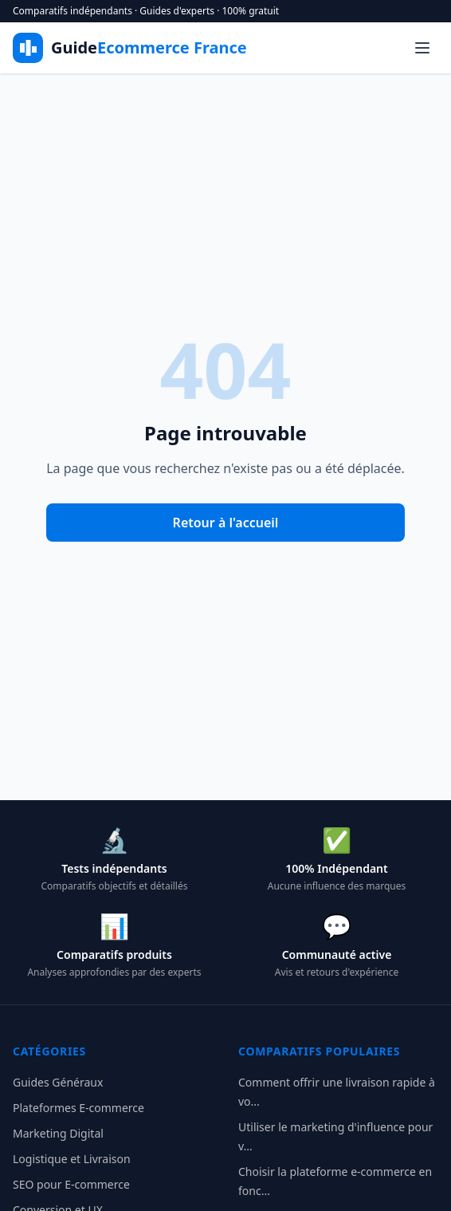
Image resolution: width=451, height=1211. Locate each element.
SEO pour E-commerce (71, 1184)
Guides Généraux (58, 1082)
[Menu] (422, 48)
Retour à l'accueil (226, 522)
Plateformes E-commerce (78, 1107)
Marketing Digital (58, 1133)
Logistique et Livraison (72, 1158)
